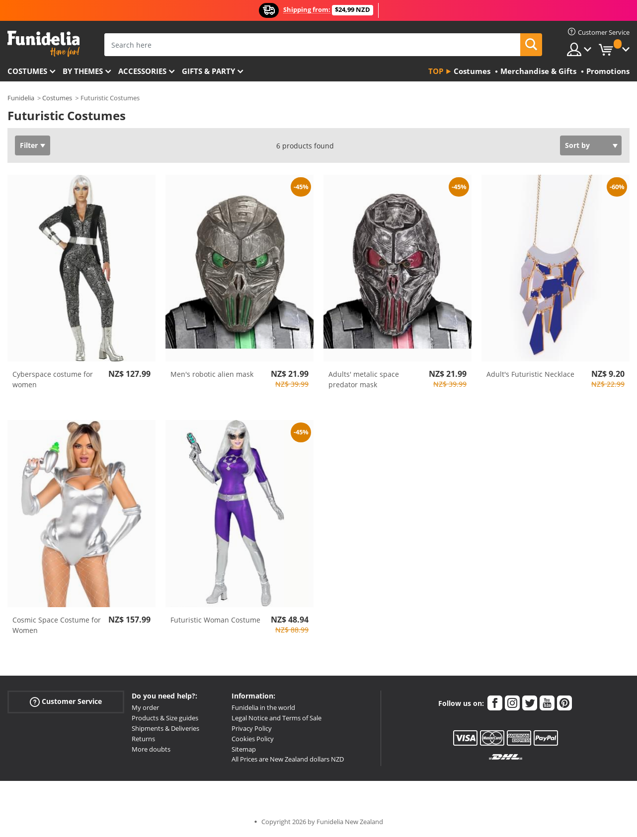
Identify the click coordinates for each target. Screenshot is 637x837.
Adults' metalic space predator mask (363, 379)
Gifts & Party (208, 71)
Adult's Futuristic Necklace (530, 374)
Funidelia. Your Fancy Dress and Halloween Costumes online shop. (43, 44)
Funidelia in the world (263, 707)
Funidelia (20, 97)
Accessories (142, 71)
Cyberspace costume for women (52, 379)
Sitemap (244, 749)
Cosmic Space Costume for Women (56, 625)
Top (435, 71)
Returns (143, 738)
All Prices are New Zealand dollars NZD (288, 759)
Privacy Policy (252, 728)
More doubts (151, 749)
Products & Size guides (165, 717)
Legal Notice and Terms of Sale (276, 717)
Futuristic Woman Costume (215, 620)
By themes (83, 71)
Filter (29, 145)
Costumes (27, 71)
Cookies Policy (253, 738)
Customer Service (66, 702)
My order (145, 707)
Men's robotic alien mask (211, 374)
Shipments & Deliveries (165, 728)
